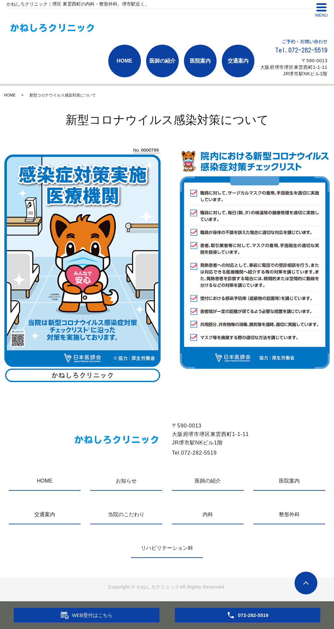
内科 (208, 514)
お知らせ (126, 481)
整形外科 (289, 514)
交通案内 (238, 61)
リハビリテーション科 (167, 548)
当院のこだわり (126, 514)
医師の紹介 (162, 61)
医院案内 (200, 61)
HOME (124, 61)
